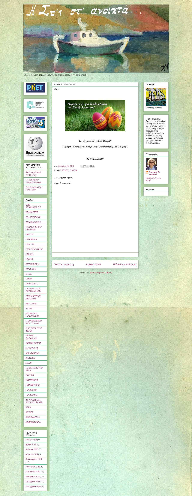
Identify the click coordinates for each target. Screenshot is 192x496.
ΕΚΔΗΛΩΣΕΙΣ (32, 284)
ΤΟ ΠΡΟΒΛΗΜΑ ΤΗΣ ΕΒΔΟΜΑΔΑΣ (34, 401)
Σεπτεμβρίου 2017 (33, 486)
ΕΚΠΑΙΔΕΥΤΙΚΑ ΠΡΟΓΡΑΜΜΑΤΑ (33, 290)
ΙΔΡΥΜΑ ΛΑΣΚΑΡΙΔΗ (31, 337)
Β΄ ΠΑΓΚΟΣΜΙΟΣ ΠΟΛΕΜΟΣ (34, 228)
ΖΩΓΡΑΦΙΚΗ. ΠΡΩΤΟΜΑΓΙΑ (32, 314)
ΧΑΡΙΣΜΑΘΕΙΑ (32, 417)
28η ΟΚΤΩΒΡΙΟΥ (33, 217)
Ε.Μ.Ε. (29, 274)
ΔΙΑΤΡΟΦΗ (31, 269)
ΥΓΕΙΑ (29, 407)
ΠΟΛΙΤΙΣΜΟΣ (32, 380)
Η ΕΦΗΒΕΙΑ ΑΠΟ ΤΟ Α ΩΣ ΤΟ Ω (34, 322)
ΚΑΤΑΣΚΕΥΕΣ (32, 348)
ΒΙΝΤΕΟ (29, 234)
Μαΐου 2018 (31, 444)
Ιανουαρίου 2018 (33, 467)
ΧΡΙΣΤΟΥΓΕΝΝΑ (33, 422)
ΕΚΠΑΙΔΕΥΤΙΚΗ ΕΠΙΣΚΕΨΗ (33, 297)
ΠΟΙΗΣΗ (30, 375)
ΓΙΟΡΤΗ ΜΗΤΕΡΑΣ (34, 249)
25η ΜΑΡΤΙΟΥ (32, 212)
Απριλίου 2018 (32, 449)
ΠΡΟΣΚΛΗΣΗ (32, 395)
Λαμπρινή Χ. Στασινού (154, 173)
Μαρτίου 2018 (32, 454)
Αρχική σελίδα (93, 264)
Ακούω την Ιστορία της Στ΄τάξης (34, 173)
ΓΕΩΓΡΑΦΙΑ (31, 239)
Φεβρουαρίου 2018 (34, 459)
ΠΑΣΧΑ (73, 170)
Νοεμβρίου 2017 (32, 476)
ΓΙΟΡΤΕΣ (30, 244)
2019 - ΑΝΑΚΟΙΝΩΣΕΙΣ (33, 206)
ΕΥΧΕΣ (65, 170)
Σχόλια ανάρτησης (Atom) (101, 273)
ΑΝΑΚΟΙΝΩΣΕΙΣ (33, 222)
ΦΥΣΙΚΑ (29, 412)
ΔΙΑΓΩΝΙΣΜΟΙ (32, 264)
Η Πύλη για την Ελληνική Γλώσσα (33, 181)
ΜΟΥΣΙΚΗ (30, 358)
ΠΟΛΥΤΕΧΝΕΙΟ (33, 385)
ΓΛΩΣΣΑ (29, 254)
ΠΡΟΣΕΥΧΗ (31, 390)
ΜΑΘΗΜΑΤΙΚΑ (32, 353)
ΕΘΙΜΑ (29, 279)
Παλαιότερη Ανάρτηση (124, 264)
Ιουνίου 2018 (31, 439)
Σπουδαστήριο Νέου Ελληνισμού (34, 188)
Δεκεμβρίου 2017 (33, 471)
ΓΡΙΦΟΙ (29, 259)
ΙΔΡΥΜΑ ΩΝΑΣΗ (33, 343)
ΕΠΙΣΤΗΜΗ (31, 303)
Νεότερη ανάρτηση (64, 264)
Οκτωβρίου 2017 (33, 481)
